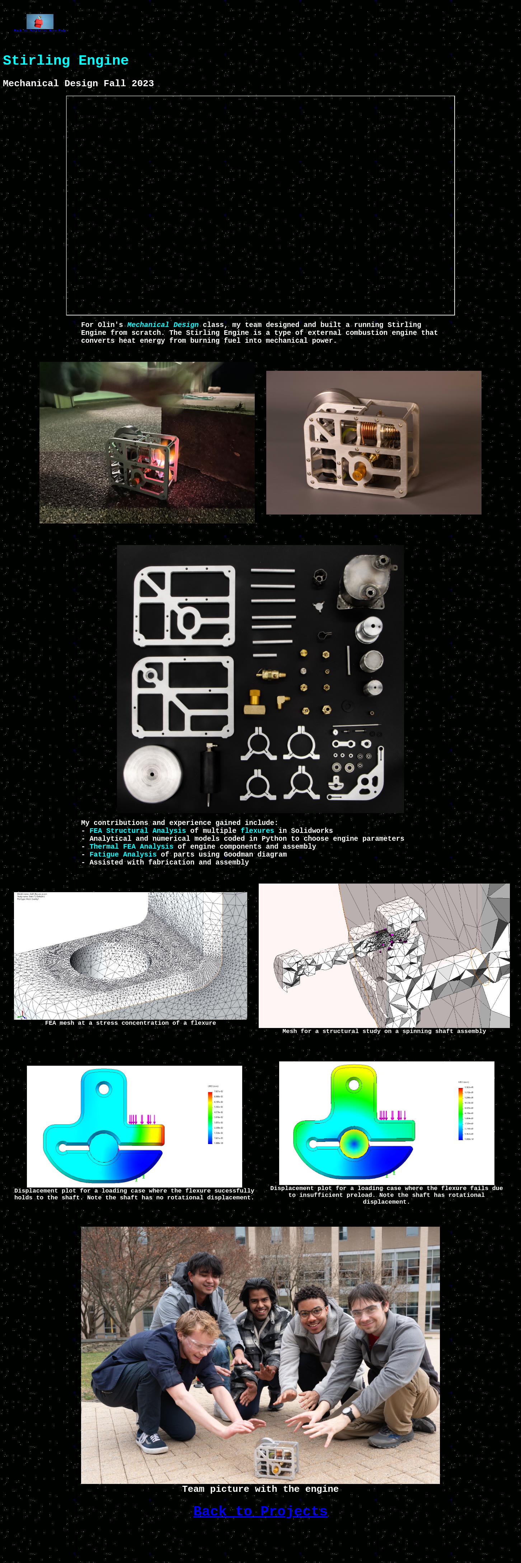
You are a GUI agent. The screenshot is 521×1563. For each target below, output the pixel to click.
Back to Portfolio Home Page (40, 31)
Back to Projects (260, 1544)
